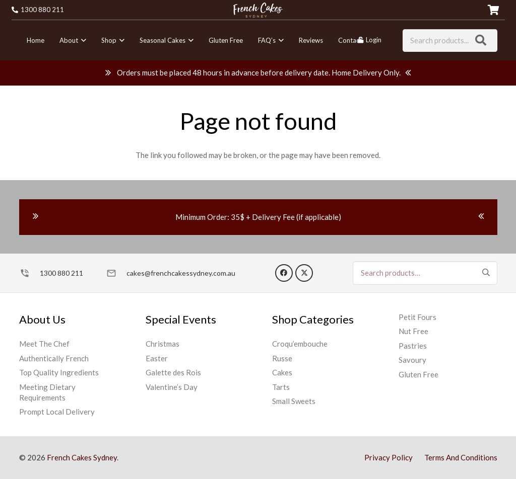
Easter (157, 358)
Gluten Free (418, 374)
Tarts (281, 386)
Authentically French (54, 358)
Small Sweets (293, 401)
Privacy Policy (388, 457)
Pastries (413, 345)
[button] (82, 40)
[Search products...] (450, 40)
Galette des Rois (173, 372)
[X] (304, 273)
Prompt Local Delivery (57, 411)
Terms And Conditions (460, 457)
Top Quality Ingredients (59, 372)
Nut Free (413, 331)
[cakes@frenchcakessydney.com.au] (116, 273)
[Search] (480, 40)
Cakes (282, 372)
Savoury (412, 359)
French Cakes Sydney (82, 457)
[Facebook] (284, 273)
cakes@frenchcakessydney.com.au (180, 273)
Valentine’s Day (172, 386)
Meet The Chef (44, 343)
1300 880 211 (61, 273)
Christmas (162, 343)
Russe (282, 358)
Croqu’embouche (300, 343)
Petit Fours (417, 317)
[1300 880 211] (29, 273)
